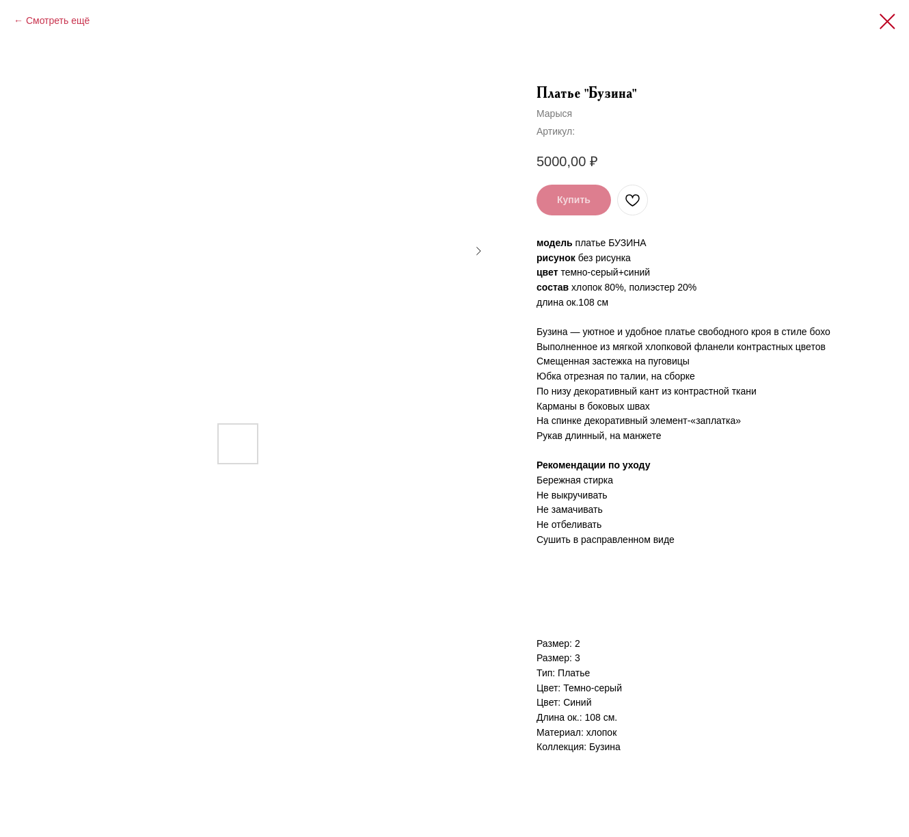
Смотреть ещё (58, 20)
